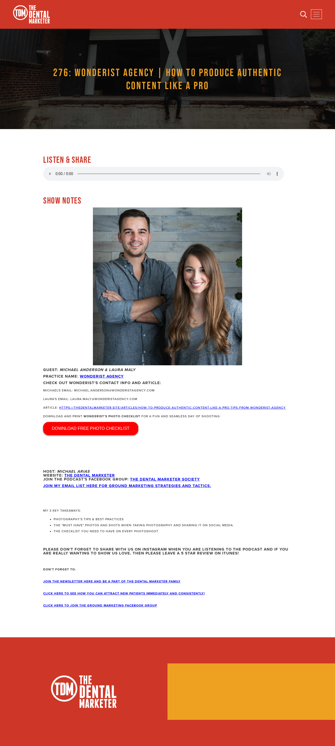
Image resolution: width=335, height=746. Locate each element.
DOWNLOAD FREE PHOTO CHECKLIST (91, 428)
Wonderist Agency (102, 376)
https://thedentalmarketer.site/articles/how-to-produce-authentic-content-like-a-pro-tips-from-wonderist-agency (172, 407)
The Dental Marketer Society (165, 479)
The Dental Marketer (89, 475)
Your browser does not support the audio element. (163, 174)
